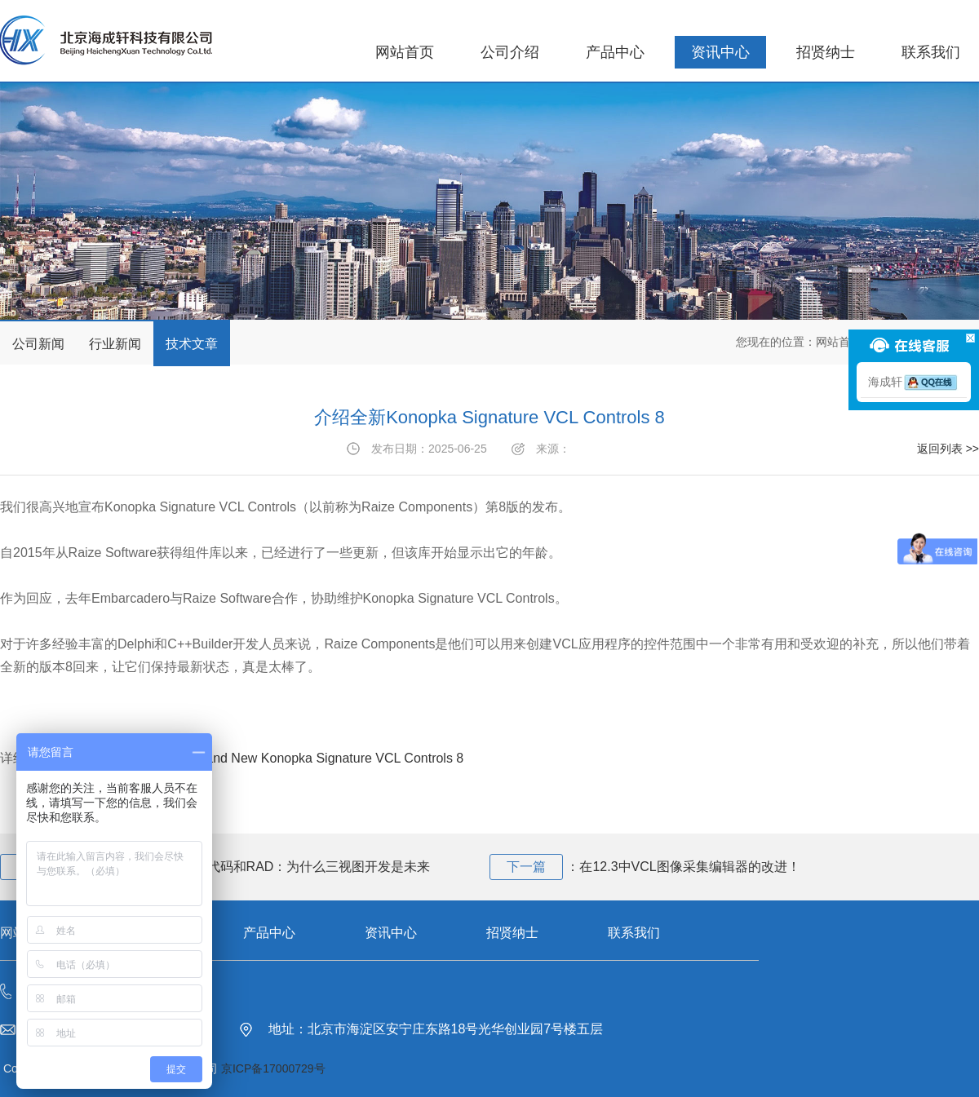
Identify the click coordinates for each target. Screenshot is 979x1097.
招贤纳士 (825, 52)
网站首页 (404, 52)
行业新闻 (115, 344)
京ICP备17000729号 (273, 1068)
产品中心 (615, 52)
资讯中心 (720, 52)
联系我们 (930, 52)
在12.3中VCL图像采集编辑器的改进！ (689, 867)
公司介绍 (510, 52)
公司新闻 (38, 344)
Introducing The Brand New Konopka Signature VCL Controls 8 (281, 758)
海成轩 (913, 381)
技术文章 (192, 344)
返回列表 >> (948, 448)
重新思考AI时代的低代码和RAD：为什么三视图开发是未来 (260, 867)
